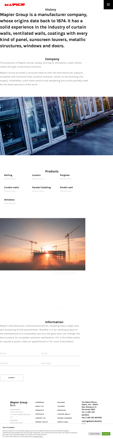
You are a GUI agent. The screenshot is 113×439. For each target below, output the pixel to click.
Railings (61, 402)
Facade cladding (65, 418)
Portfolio (39, 414)
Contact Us (40, 418)
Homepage (39, 402)
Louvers (61, 406)
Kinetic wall (63, 422)
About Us (39, 406)
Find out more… (10, 179)
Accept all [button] (106, 434)
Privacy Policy (41, 422)
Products (39, 410)
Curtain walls (64, 414)
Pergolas (62, 410)
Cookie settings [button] (94, 434)
